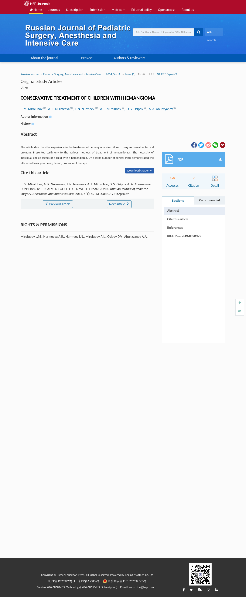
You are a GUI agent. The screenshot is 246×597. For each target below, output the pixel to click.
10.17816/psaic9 (167, 74)
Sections (178, 201)
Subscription (74, 10)
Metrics (118, 10)
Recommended (209, 200)
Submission (97, 10)
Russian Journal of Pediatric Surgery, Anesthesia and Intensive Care (61, 74)
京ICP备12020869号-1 (61, 581)
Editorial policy (141, 10)
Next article (119, 204)
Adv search (211, 33)
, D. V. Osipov (134, 109)
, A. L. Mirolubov (110, 109)
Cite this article (177, 219)
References (175, 228)
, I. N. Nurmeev (84, 109)
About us (188, 10)
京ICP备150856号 (89, 581)
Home (36, 10)
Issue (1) (130, 74)
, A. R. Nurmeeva (58, 109)
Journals (54, 10)
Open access (166, 10)
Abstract (173, 211)
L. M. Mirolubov (32, 109)
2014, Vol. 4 (113, 74)
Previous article (57, 204)
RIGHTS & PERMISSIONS (184, 236)
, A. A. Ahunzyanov (160, 109)
